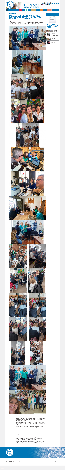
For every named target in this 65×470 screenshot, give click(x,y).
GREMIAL (20, 10)
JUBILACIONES (49, 10)
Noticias (13, 10)
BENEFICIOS (57, 10)
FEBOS (26, 10)
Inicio (7, 10)
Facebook (2, 467)
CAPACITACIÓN (33, 10)
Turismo (41, 10)
